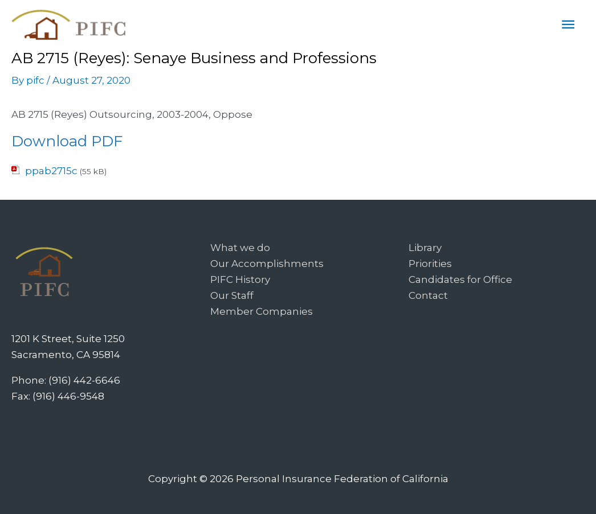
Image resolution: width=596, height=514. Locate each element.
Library (425, 247)
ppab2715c (51, 170)
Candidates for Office (460, 279)
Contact (428, 295)
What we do (240, 247)
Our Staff (232, 295)
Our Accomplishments (267, 263)
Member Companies (261, 311)
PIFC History (240, 279)
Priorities (430, 263)
